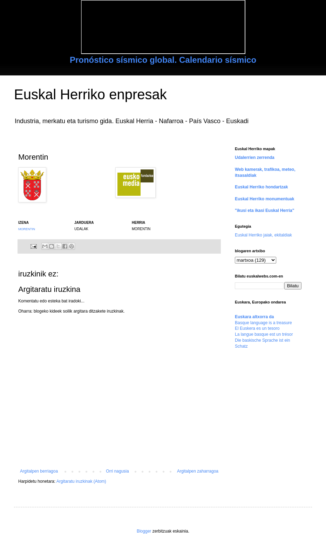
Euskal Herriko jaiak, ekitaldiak (263, 235)
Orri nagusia (117, 471)
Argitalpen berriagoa (39, 471)
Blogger (144, 531)
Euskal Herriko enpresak (90, 94)
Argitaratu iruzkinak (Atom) (81, 481)
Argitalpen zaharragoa (197, 471)
